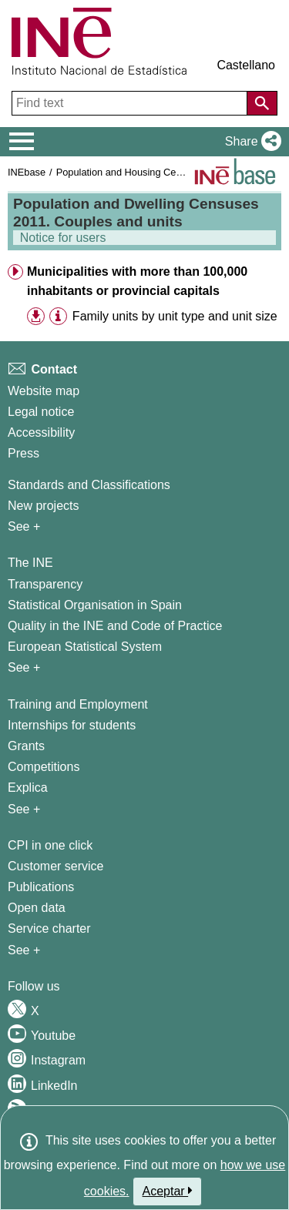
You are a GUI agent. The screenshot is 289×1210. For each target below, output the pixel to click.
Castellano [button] (246, 65)
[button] (250, 142)
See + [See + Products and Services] (24, 950)
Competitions (43, 766)
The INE (30, 562)
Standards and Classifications (89, 484)
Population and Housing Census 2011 (139, 172)
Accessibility (41, 432)
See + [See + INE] (24, 667)
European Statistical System (85, 646)
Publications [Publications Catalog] (41, 886)
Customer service (55, 866)
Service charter (49, 928)
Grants (26, 745)
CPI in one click (50, 845)
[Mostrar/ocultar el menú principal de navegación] (22, 142)
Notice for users (61, 237)
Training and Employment (78, 704)
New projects (43, 505)
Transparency (45, 584)
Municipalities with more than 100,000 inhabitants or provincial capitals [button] (137, 281)
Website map (43, 390)
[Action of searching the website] (262, 103)
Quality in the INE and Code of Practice (115, 625)
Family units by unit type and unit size (174, 316)
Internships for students (72, 725)
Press (23, 453)
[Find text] (131, 103)
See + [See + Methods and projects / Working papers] (24, 526)
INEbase (26, 172)
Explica (28, 787)
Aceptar (168, 1191)
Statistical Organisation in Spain (95, 605)
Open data (37, 907)
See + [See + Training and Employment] (24, 809)
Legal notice (41, 411)
